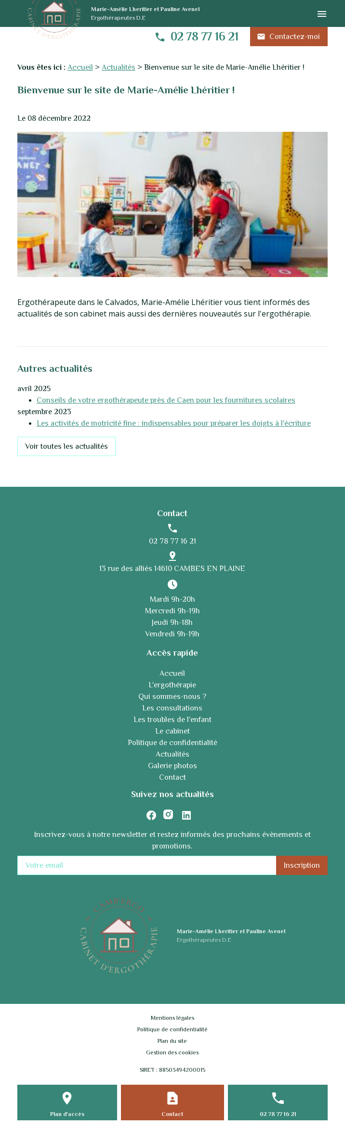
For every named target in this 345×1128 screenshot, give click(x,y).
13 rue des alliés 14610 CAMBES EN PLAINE (172, 568)
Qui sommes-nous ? (172, 696)
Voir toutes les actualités (66, 446)
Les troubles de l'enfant (172, 719)
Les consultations (172, 708)
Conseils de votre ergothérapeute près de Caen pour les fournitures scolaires (166, 400)
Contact (172, 777)
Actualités (118, 67)
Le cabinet (172, 731)
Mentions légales (172, 1017)
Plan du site (172, 1041)
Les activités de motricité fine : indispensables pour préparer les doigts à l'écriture (174, 423)
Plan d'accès (67, 1114)
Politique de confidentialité (172, 742)
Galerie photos (172, 765)
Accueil (80, 67)
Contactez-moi (288, 36)
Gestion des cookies (172, 1052)
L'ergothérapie (172, 685)
